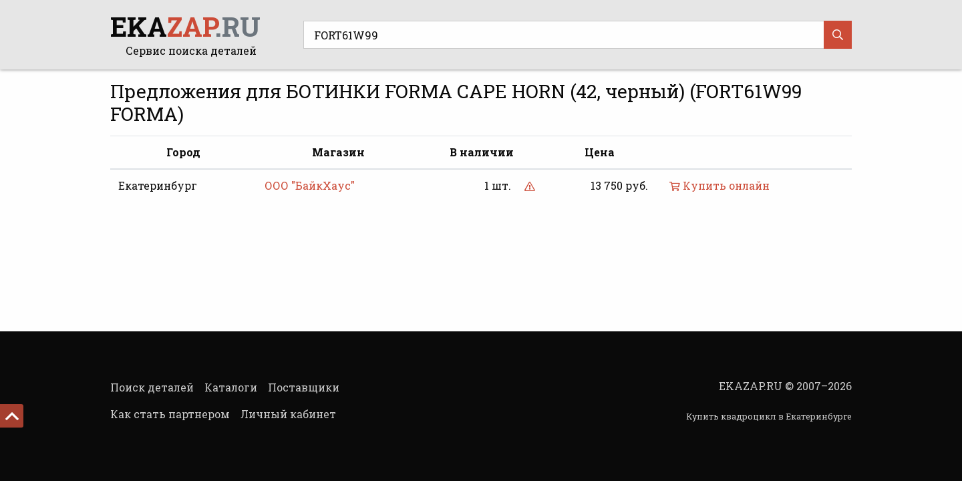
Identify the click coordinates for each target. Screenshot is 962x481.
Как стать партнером (170, 414)
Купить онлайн (719, 185)
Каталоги (230, 387)
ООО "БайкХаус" (310, 185)
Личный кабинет (288, 414)
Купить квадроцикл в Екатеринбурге (769, 416)
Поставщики (303, 387)
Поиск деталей (152, 387)
